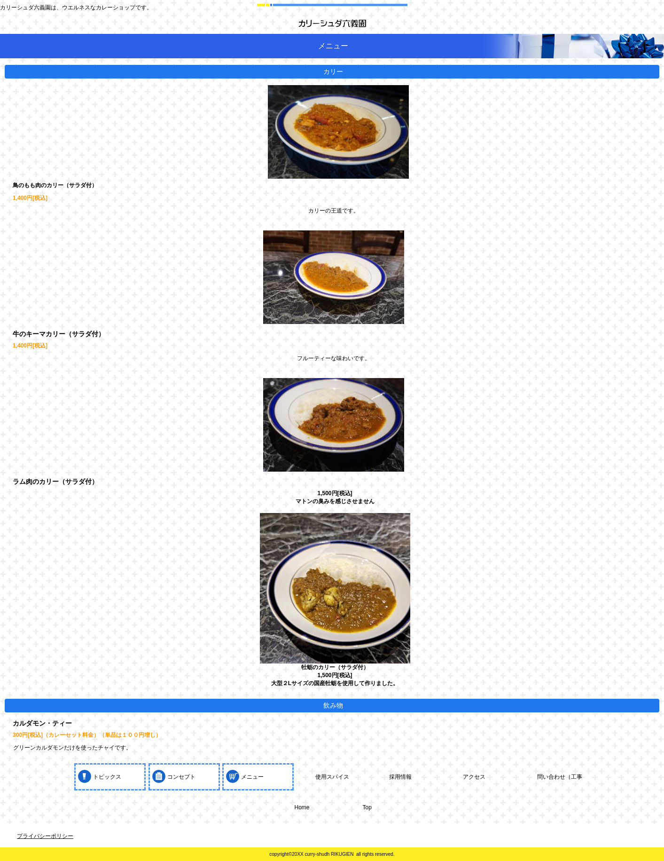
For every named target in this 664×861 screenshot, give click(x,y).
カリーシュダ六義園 (332, 23)
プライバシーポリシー (45, 836)
